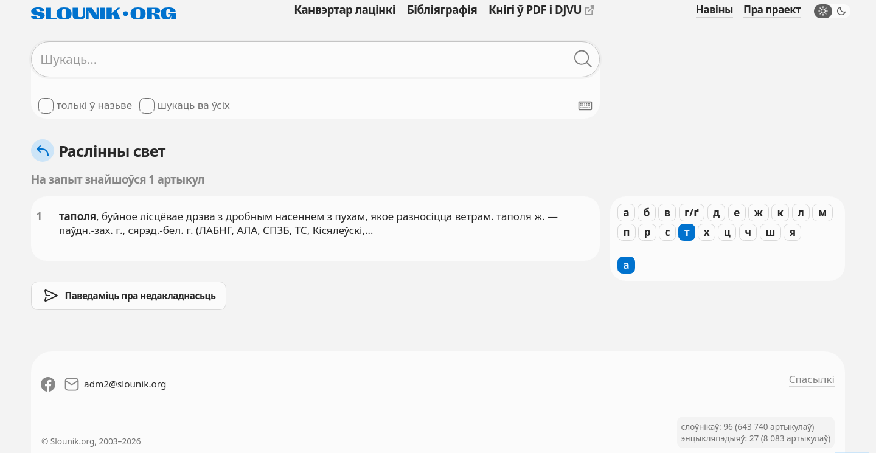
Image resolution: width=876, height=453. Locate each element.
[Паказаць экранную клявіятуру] (585, 106)
